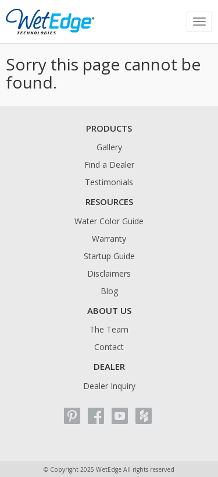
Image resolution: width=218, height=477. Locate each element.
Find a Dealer (109, 164)
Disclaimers (109, 273)
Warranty (109, 238)
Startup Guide (109, 256)
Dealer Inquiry (109, 385)
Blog (109, 290)
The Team (109, 329)
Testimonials (109, 182)
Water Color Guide (109, 221)
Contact (109, 346)
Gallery (109, 147)
